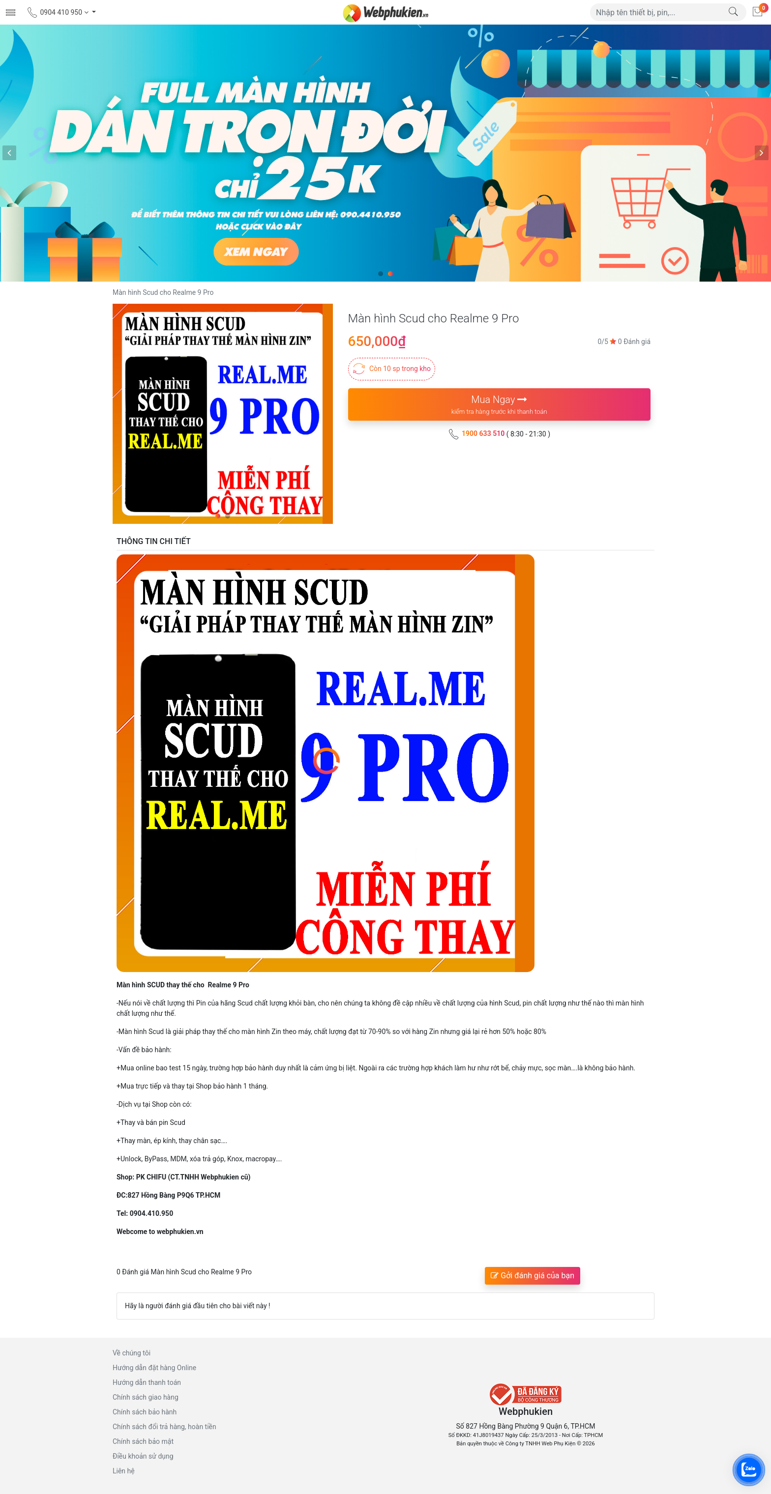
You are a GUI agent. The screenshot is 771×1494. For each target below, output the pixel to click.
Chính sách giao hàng (145, 1397)
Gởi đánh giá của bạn (532, 1275)
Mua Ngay (499, 405)
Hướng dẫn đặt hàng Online (154, 1368)
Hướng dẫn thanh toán (147, 1382)
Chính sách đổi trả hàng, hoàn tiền (164, 1427)
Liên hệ (124, 1471)
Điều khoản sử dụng (143, 1456)
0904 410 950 (58, 12)
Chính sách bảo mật (143, 1441)
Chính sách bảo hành (145, 1412)
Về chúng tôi (131, 1353)
